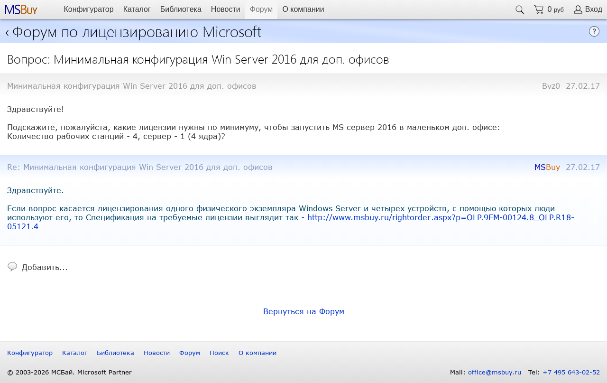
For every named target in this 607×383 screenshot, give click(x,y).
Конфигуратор (88, 9)
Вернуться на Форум (303, 311)
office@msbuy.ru (494, 372)
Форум (261, 9)
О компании (303, 9)
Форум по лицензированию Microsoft (137, 30)
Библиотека (181, 9)
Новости (225, 9)
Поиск (219, 352)
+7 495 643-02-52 (571, 372)
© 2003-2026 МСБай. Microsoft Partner (69, 372)
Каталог (137, 9)
